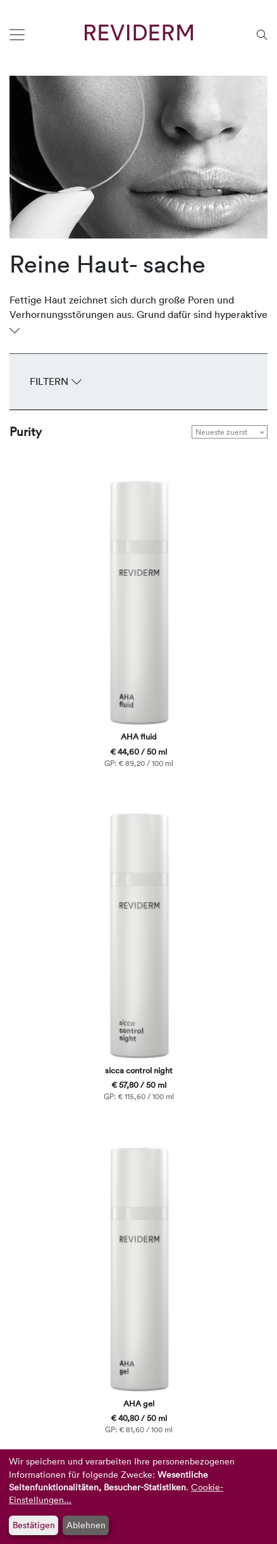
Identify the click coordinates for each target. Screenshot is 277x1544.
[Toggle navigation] (17, 35)
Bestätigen (34, 1525)
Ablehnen (86, 1525)
